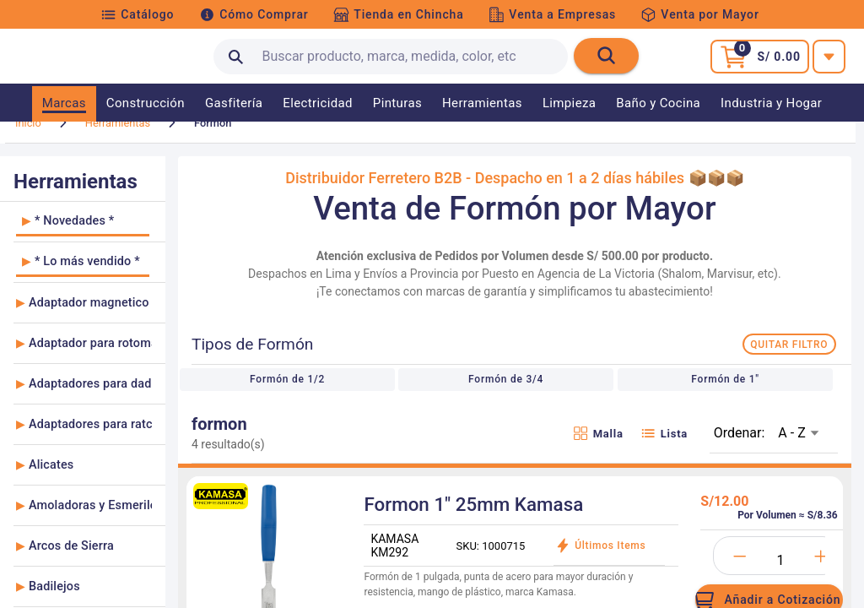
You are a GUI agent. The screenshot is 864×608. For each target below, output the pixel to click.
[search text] (390, 56)
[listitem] (82, 244)
